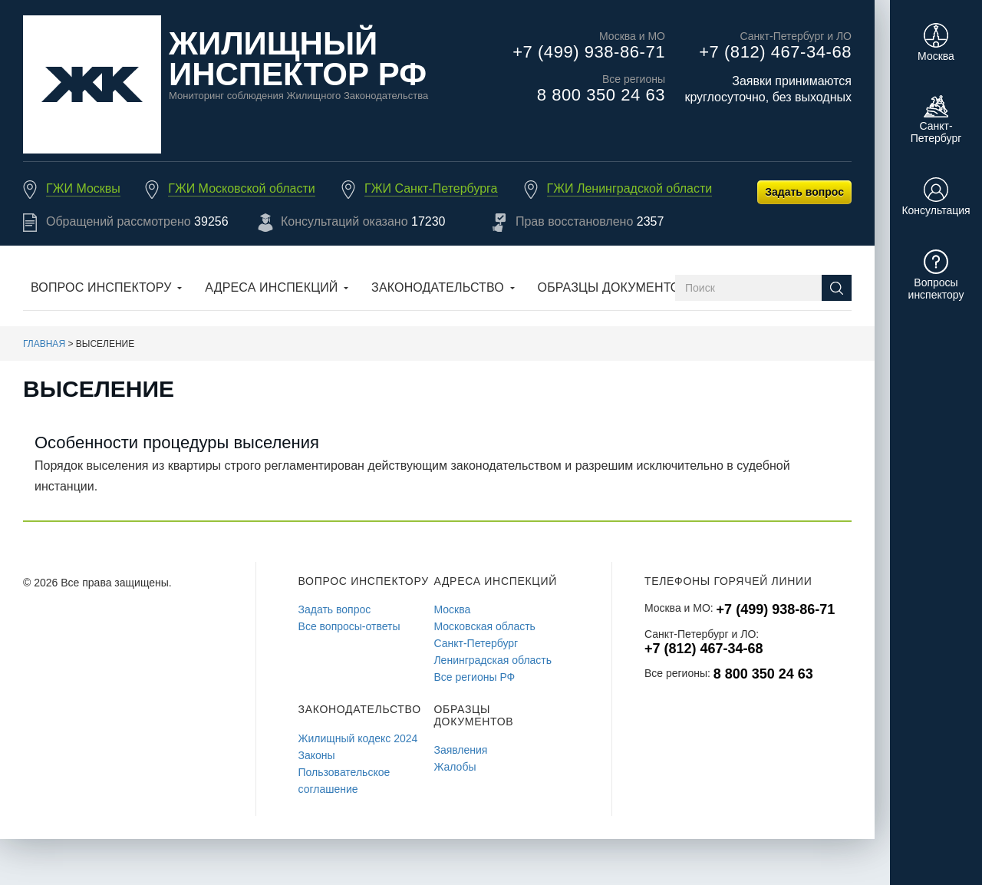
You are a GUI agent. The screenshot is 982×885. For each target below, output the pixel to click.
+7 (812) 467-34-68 (775, 51)
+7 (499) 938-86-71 (588, 51)
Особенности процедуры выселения (177, 442)
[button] (106, 289)
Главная (44, 343)
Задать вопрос (804, 192)
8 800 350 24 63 (601, 94)
